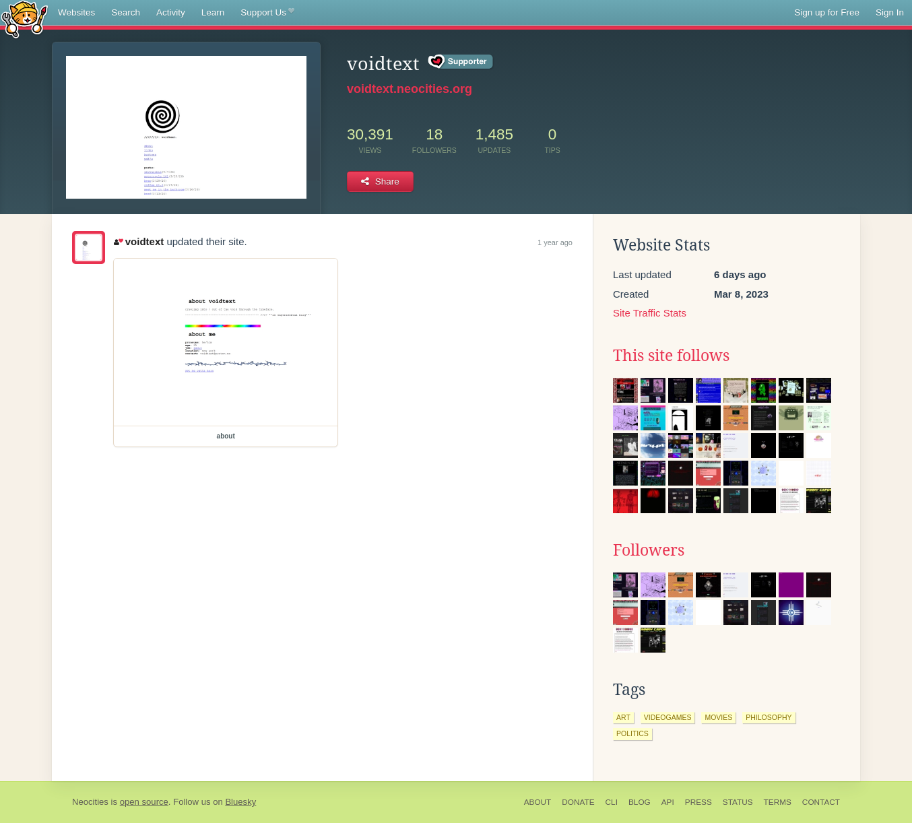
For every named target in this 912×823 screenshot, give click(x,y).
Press (698, 802)
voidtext (139, 241)
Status (738, 802)
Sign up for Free (826, 12)
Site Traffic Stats (649, 313)
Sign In (890, 12)
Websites (76, 12)
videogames (668, 717)
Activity (170, 12)
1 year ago (555, 242)
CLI (612, 802)
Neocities (90, 802)
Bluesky (240, 802)
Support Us (267, 12)
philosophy (768, 717)
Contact (821, 802)
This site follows (671, 355)
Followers (648, 550)
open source (144, 802)
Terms (777, 802)
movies (718, 717)
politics (632, 733)
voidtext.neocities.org (409, 89)
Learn (213, 12)
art (623, 717)
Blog (639, 802)
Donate (578, 802)
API (667, 802)
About (538, 802)
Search (125, 12)
